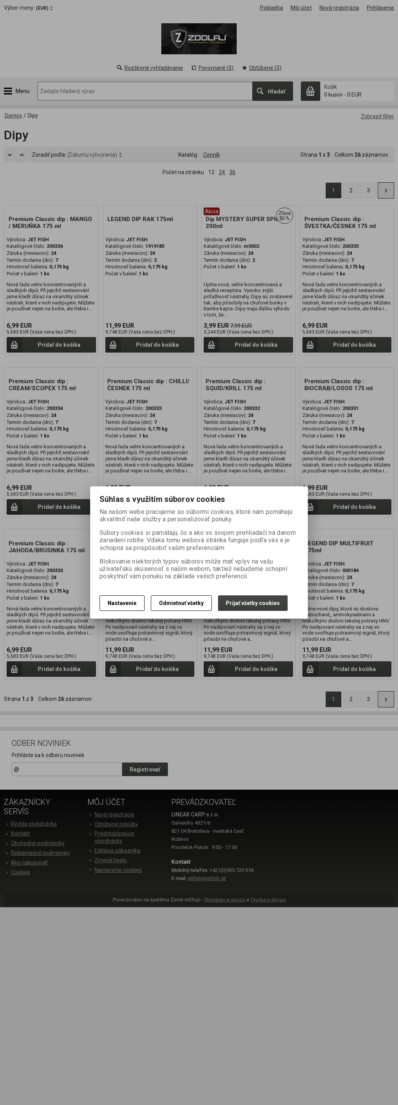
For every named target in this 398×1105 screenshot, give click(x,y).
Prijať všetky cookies (253, 603)
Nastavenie (122, 603)
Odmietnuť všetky (181, 603)
